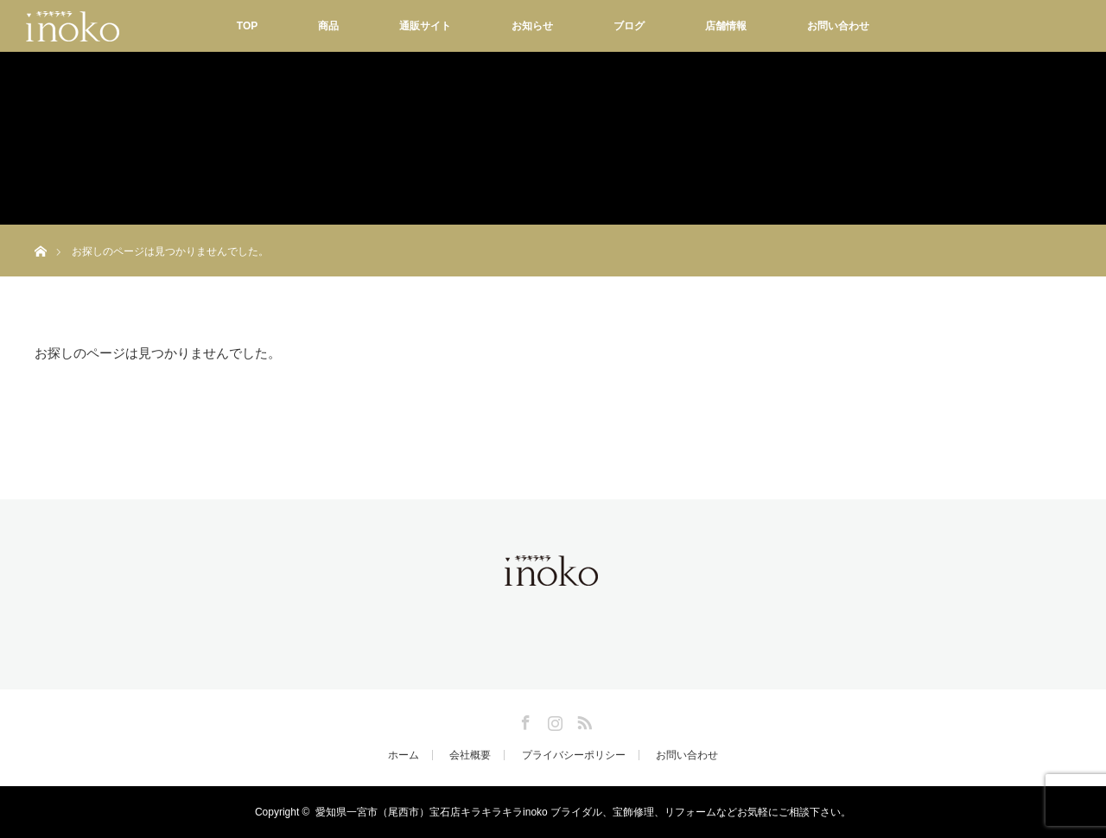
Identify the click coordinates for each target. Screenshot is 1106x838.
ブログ (629, 26)
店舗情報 (726, 26)
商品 (328, 26)
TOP (247, 26)
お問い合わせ (838, 26)
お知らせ (532, 26)
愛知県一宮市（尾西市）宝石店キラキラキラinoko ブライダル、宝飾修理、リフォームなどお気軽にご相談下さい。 (583, 812)
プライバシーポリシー (574, 755)
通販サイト (425, 26)
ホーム (403, 755)
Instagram (553, 720)
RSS (582, 720)
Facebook (524, 720)
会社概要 (470, 755)
